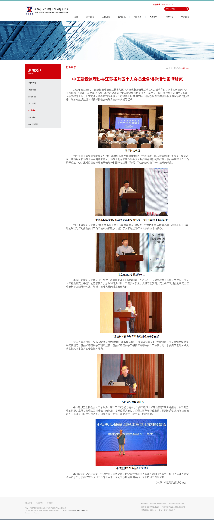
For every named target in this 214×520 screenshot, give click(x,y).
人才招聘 (153, 17)
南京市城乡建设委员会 (158, 504)
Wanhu (36, 513)
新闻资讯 (122, 17)
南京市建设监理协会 (176, 504)
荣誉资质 (137, 17)
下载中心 (169, 17)
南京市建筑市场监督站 (167, 510)
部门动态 (32, 117)
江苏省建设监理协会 (148, 510)
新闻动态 (32, 83)
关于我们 (90, 17)
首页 (76, 17)
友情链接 (50, 503)
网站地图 (28, 503)
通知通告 (32, 90)
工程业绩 (106, 17)
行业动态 (32, 110)
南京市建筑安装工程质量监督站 (173, 507)
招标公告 (32, 97)
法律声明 (39, 503)
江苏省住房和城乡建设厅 (150, 507)
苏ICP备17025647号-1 (81, 510)
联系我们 (185, 17)
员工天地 (32, 104)
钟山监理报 (33, 124)
